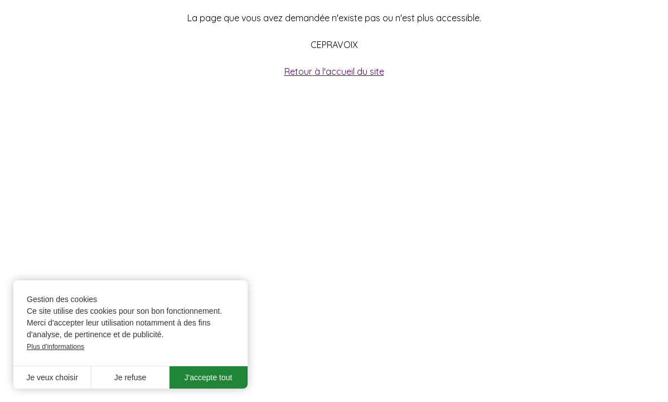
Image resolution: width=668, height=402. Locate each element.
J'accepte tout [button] (209, 377)
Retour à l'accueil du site (334, 71)
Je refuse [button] (130, 377)
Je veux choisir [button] (52, 377)
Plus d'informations (55, 347)
